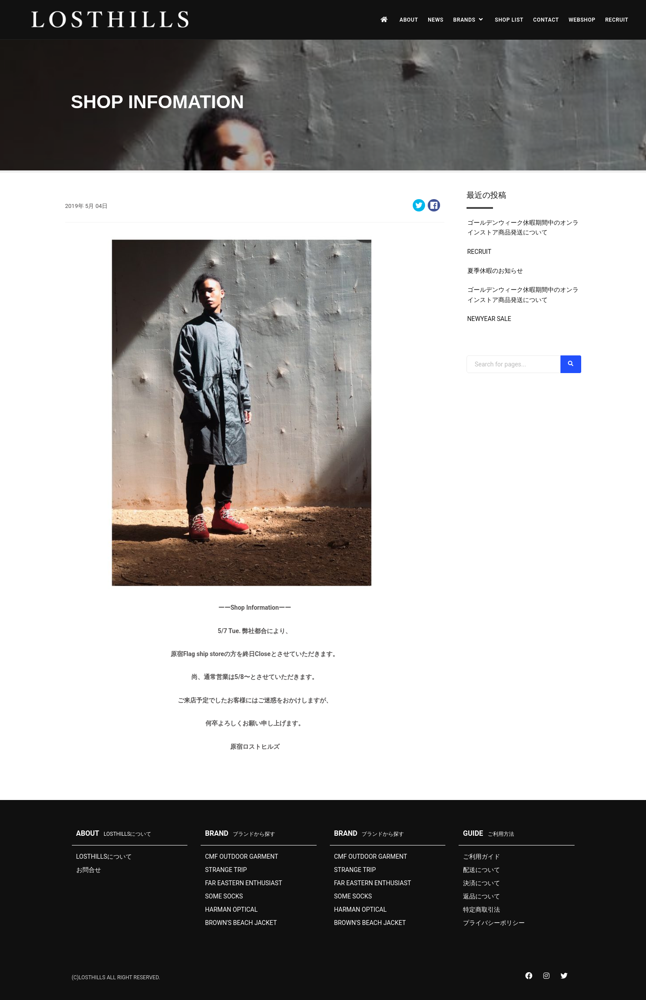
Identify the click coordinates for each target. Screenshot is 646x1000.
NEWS (436, 20)
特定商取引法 (481, 909)
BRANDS (469, 19)
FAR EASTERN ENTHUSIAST (243, 883)
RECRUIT (616, 20)
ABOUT (409, 20)
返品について (481, 896)
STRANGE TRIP (226, 869)
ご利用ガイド (481, 856)
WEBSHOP (581, 20)
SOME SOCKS (224, 896)
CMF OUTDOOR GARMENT (241, 856)
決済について (481, 883)
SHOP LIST (509, 20)
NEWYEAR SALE (489, 318)
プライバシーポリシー (494, 922)
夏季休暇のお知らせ (495, 270)
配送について (481, 869)
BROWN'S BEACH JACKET (241, 922)
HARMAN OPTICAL (231, 909)
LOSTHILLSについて (104, 856)
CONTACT (546, 20)
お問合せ (88, 869)
